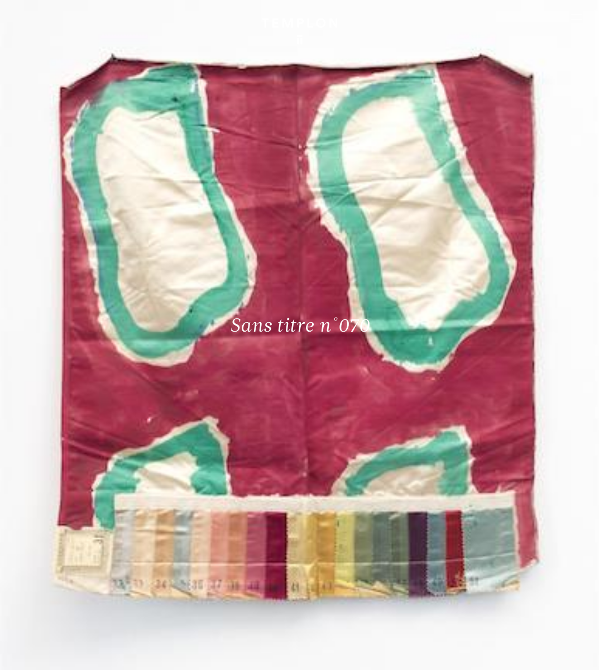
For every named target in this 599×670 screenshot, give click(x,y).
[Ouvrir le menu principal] (576, 17)
